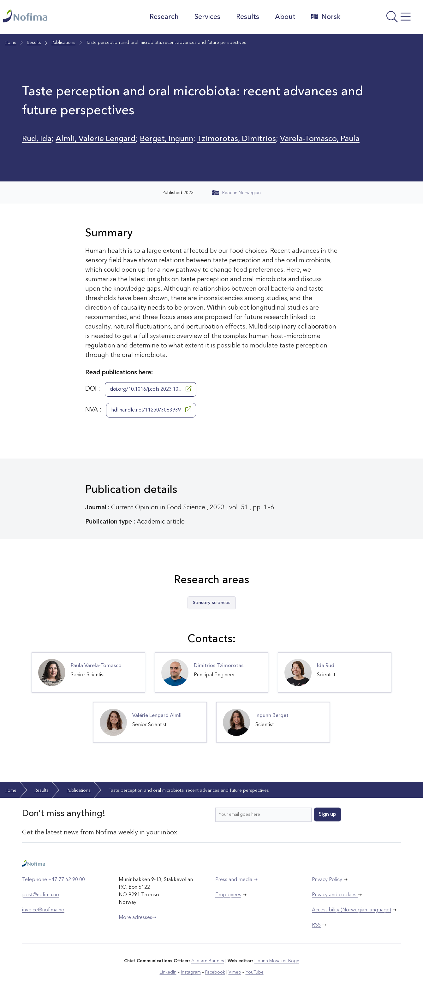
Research (164, 17)
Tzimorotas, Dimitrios (236, 139)
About (285, 17)
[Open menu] (383, 18)
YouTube (255, 972)
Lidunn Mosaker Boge (276, 961)
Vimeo (235, 972)
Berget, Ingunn (166, 139)
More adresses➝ (137, 917)
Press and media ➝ (236, 879)
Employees (228, 894)
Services (207, 17)
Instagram (191, 972)
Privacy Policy (327, 879)
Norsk (326, 17)
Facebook (215, 972)
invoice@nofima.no (43, 910)
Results (247, 17)
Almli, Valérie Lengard (96, 139)
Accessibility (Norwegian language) (351, 910)
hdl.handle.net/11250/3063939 (151, 409)
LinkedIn (168, 972)
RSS (316, 925)
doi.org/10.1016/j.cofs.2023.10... (150, 389)
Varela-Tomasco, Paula (320, 139)
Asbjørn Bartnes (207, 961)
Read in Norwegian (236, 193)
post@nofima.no (40, 894)
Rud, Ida (36, 139)
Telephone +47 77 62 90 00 (53, 879)
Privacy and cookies (335, 894)
